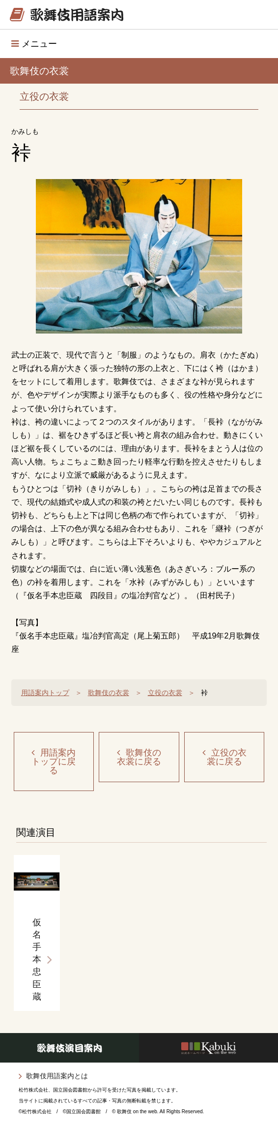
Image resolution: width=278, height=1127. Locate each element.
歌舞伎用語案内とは (57, 1076)
